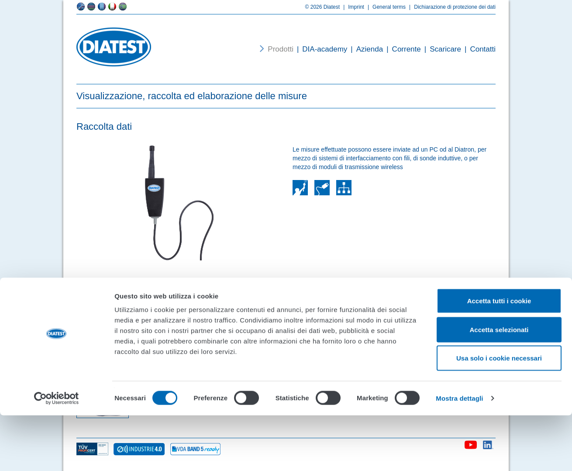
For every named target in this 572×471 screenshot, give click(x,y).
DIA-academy (320, 49)
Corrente (402, 49)
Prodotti (280, 49)
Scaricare (441, 49)
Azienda (365, 49)
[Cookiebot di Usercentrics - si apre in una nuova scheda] (56, 454)
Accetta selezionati (498, 385)
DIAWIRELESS (160, 308)
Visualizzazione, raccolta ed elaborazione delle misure (191, 95)
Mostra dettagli (459, 453)
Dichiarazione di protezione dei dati (451, 7)
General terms (385, 7)
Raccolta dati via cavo (457, 308)
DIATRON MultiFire (310, 308)
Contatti (478, 49)
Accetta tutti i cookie (499, 356)
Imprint (352, 7)
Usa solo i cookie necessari (499, 413)
